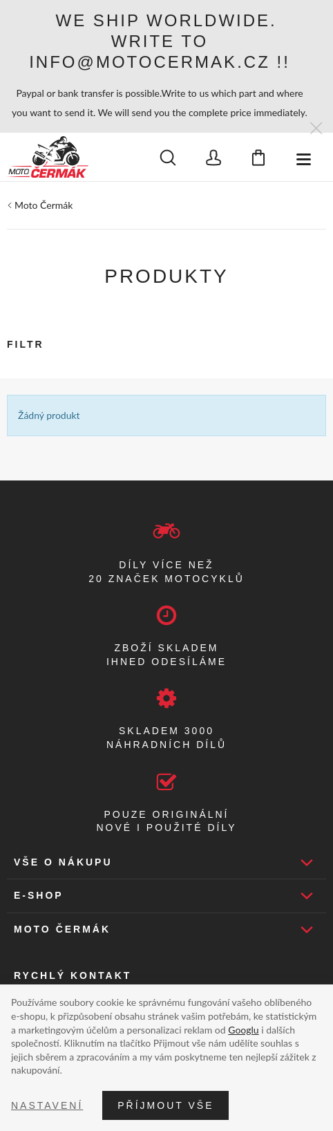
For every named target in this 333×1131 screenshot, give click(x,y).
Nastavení (47, 1105)
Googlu (243, 1030)
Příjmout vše (165, 1105)
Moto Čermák (44, 205)
